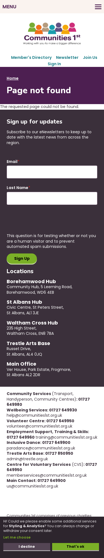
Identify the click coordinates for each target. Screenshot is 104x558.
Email (12, 161)
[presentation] (49, 222)
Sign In (54, 64)
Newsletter (67, 57)
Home (13, 78)
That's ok (75, 546)
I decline (27, 546)
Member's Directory (31, 57)
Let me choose (17, 537)
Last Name (17, 187)
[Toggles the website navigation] (52, 6)
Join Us (90, 57)
